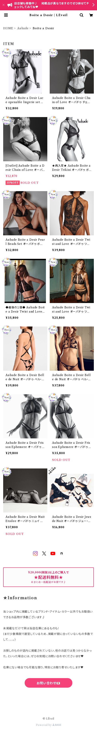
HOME (8, 28)
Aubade (23, 28)
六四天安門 (48, 701)
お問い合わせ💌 (48, 683)
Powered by (48, 724)
